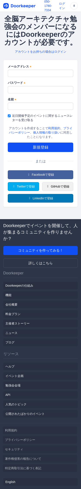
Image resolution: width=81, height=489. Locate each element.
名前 (12, 99)
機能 (8, 295)
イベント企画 (14, 376)
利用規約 (54, 128)
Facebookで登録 (40, 174)
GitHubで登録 (57, 186)
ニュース (11, 333)
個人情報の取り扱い (46, 132)
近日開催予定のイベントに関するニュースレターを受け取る (40, 118)
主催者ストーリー (17, 323)
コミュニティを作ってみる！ (40, 250)
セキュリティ (14, 449)
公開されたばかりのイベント (25, 413)
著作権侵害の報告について (23, 458)
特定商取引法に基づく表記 (23, 468)
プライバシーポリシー (20, 439)
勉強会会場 (13, 385)
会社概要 (11, 304)
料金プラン (13, 314)
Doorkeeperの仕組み (19, 285)
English (10, 482)
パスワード (16, 83)
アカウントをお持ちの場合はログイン (40, 51)
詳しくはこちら (41, 263)
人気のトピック (16, 404)
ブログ (9, 342)
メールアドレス (19, 67)
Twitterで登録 (23, 186)
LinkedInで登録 (40, 198)
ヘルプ (9, 366)
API (7, 395)
